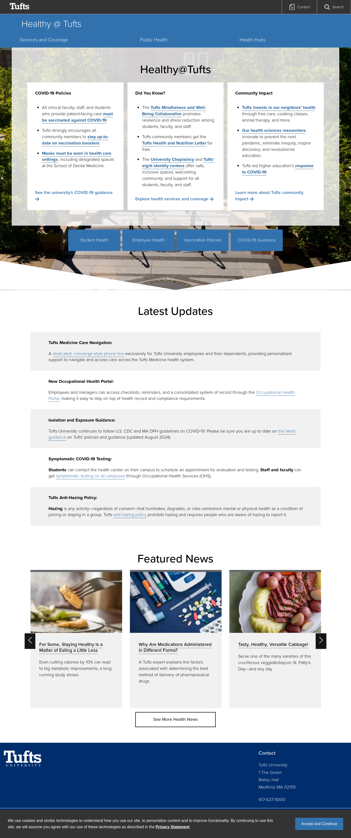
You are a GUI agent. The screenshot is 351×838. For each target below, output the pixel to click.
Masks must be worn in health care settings (76, 156)
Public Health (153, 39)
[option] (76, 639)
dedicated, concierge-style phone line (88, 353)
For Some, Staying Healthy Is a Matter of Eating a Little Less (71, 647)
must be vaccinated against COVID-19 (77, 117)
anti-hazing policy (130, 514)
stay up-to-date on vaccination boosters (75, 140)
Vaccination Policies (202, 240)
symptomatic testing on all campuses (90, 476)
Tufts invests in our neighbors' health (278, 107)
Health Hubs (252, 39)
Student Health (94, 240)
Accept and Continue (319, 824)
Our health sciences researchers (274, 130)
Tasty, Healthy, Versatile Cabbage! (273, 644)
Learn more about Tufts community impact (269, 195)
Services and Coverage (44, 39)
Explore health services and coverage (171, 199)
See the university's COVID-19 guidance (74, 192)
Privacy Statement (173, 827)
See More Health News (175, 719)
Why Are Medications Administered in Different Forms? (175, 647)
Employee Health (148, 240)
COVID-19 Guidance (257, 240)
